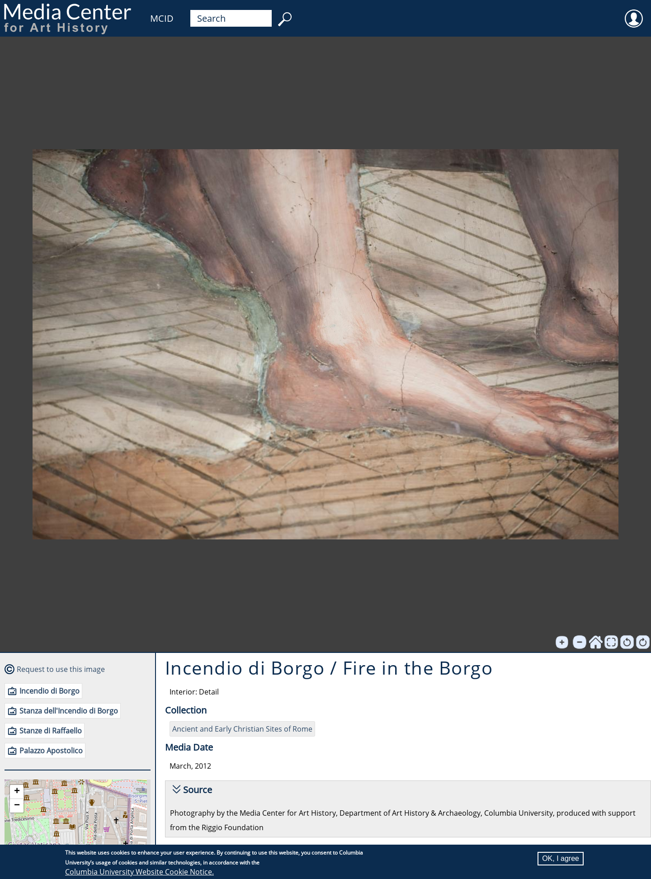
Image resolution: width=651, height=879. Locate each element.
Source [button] (197, 790)
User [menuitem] (634, 13)
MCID (162, 18)
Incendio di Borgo (49, 691)
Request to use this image (61, 669)
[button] (17, 792)
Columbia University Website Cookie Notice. (139, 872)
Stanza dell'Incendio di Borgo (68, 711)
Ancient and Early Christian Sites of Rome (242, 729)
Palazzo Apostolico (51, 751)
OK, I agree (560, 858)
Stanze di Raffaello (50, 731)
